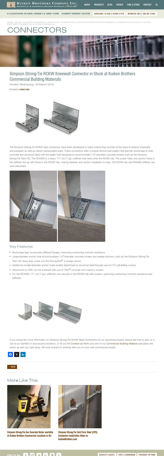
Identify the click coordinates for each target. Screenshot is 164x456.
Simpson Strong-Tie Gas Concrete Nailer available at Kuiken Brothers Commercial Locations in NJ (30, 434)
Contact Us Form (80, 343)
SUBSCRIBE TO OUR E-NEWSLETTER (109, 13)
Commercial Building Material (121, 343)
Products (99, 4)
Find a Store (133, 4)
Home (10, 22)
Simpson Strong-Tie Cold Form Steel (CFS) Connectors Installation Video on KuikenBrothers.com (77, 435)
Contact (148, 4)
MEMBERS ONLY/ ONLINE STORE (141, 13)
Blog (110, 4)
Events (119, 4)
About (87, 4)
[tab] (87, 4)
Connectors (68, 22)
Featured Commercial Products (41, 22)
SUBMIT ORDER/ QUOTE (76, 14)
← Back (12, 366)
